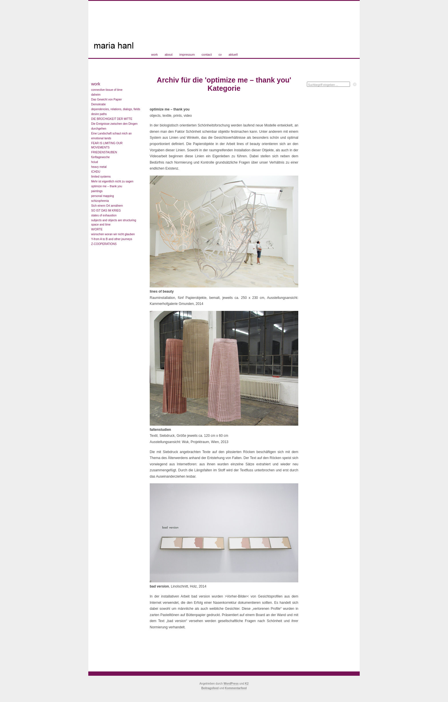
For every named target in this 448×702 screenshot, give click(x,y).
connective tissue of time (107, 89)
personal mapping (102, 196)
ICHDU (95, 171)
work (154, 54)
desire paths (99, 114)
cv (220, 54)
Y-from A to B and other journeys (111, 239)
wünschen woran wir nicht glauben (113, 234)
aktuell (233, 54)
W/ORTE (97, 229)
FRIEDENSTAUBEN (104, 152)
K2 (247, 683)
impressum (187, 54)
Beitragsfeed (210, 688)
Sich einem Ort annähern (107, 205)
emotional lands (101, 138)
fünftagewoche (100, 157)
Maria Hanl (121, 27)
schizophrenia (100, 200)
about (169, 54)
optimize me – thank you (106, 186)
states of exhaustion (104, 215)
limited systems (101, 176)
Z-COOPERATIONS (104, 244)
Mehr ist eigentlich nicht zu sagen (112, 181)
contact (207, 54)
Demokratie (98, 104)
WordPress (231, 683)
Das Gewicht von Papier (106, 99)
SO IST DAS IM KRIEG (106, 210)
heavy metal (99, 166)
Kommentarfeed (236, 688)
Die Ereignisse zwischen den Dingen (114, 123)
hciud (94, 162)
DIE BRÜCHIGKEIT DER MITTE (111, 118)
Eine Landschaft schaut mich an (111, 133)
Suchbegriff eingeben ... (323, 85)
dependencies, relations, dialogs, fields (115, 109)
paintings (97, 191)
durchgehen (98, 128)
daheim (96, 94)
